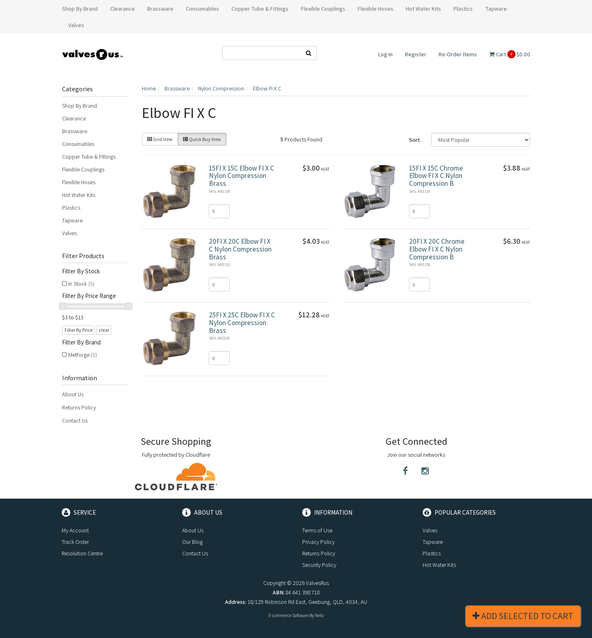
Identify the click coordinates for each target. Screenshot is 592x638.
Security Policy (319, 565)
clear (104, 330)
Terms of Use (317, 530)
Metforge (82, 354)
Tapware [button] (496, 8)
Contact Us (75, 420)
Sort (414, 139)
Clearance (74, 118)
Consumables (78, 144)
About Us (72, 394)
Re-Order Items (458, 54)
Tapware (72, 220)
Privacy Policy (318, 542)
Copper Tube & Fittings (89, 156)
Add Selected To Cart (523, 616)
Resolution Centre (82, 553)
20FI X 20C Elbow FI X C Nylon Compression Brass (240, 249)
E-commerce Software (288, 615)
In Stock (81, 283)
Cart (509, 54)
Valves (69, 233)
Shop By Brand (79, 105)
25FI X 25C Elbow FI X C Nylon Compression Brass (242, 322)
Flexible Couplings (83, 169)
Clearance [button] (122, 8)
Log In (385, 54)
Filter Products (83, 256)
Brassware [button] (160, 8)
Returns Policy (79, 407)
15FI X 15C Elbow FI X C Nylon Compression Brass (241, 176)
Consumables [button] (202, 8)
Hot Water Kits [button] (423, 8)
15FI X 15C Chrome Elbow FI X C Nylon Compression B (436, 176)
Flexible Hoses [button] (375, 8)
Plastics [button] (463, 8)
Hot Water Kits (78, 195)
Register (415, 54)
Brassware (74, 131)
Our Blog (192, 542)
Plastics (71, 207)
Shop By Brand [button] (80, 8)
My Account (75, 530)
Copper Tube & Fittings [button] (260, 8)
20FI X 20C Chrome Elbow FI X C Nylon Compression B (437, 249)
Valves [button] (76, 25)
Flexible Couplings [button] (323, 8)
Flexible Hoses (78, 182)
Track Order (75, 542)
